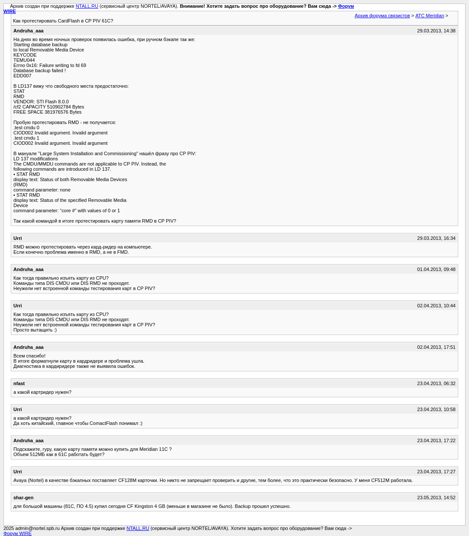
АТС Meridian (429, 15)
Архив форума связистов (382, 15)
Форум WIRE (17, 533)
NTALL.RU (87, 6)
